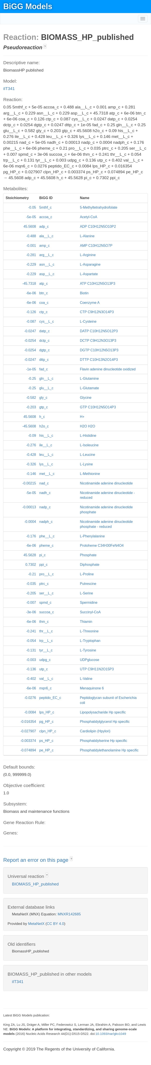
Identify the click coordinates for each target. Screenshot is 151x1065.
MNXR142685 (69, 914)
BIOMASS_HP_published (35, 884)
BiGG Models (27, 6)
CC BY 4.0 (55, 924)
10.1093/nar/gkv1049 (110, 1034)
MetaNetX (36, 924)
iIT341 (9, 88)
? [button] (45, 46)
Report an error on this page (36, 860)
